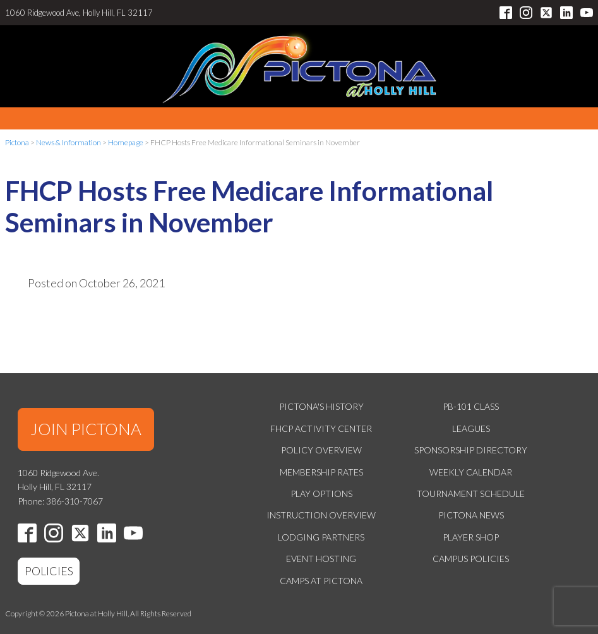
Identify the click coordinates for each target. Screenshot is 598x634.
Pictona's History (321, 406)
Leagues (471, 428)
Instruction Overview (321, 515)
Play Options (321, 493)
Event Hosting (321, 558)
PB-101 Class (471, 406)
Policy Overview (321, 450)
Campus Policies (471, 558)
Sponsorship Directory (470, 450)
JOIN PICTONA (85, 429)
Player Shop (471, 537)
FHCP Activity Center (321, 428)
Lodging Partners (321, 537)
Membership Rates (321, 472)
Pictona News (471, 515)
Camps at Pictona (321, 580)
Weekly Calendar (470, 472)
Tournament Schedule (471, 493)
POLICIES (49, 571)
